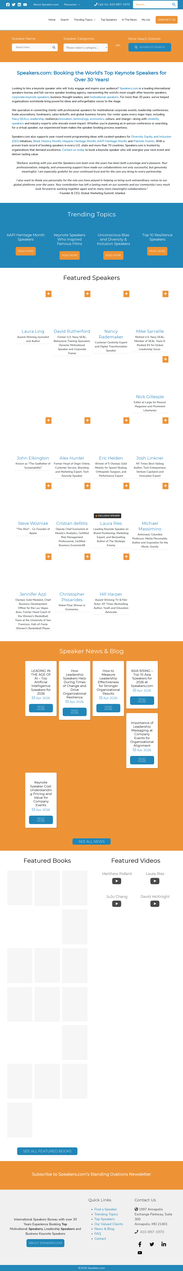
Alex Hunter (72, 458)
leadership (37, 119)
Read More (26, 251)
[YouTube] (25, 4)
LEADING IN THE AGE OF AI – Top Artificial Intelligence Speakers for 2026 (41, 682)
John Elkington (33, 458)
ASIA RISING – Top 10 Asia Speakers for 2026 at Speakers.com (142, 678)
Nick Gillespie (150, 396)
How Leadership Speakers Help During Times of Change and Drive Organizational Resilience (74, 684)
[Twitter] (13, 4)
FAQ (97, 1233)
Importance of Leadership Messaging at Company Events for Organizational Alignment (142, 734)
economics (97, 119)
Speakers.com (129, 88)
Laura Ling (33, 331)
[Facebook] (8, 4)
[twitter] (152, 1244)
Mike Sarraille (150, 331)
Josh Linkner (150, 458)
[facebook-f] (140, 1244)
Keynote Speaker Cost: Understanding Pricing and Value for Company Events (41, 793)
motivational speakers (104, 97)
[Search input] (33, 47)
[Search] (174, 4)
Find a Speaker (105, 1209)
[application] (78, 4)
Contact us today (73, 150)
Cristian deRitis (72, 523)
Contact (100, 1238)
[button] (166, 20)
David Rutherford (72, 331)
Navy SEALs (20, 119)
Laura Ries (111, 523)
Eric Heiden (111, 458)
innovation (65, 119)
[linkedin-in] (164, 1244)
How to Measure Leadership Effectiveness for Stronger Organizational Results (108, 682)
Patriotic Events (143, 141)
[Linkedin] (19, 4)
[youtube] (140, 1253)
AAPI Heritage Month (112, 141)
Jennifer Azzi (33, 594)
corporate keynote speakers (30, 97)
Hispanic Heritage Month (79, 141)
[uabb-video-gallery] (116, 880)
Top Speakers (104, 1219)
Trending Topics (106, 1214)
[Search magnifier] (54, 47)
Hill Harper (111, 594)
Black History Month (47, 141)
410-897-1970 (152, 1231)
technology (81, 119)
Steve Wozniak (33, 523)
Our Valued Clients (108, 1224)
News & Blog (104, 1229)
